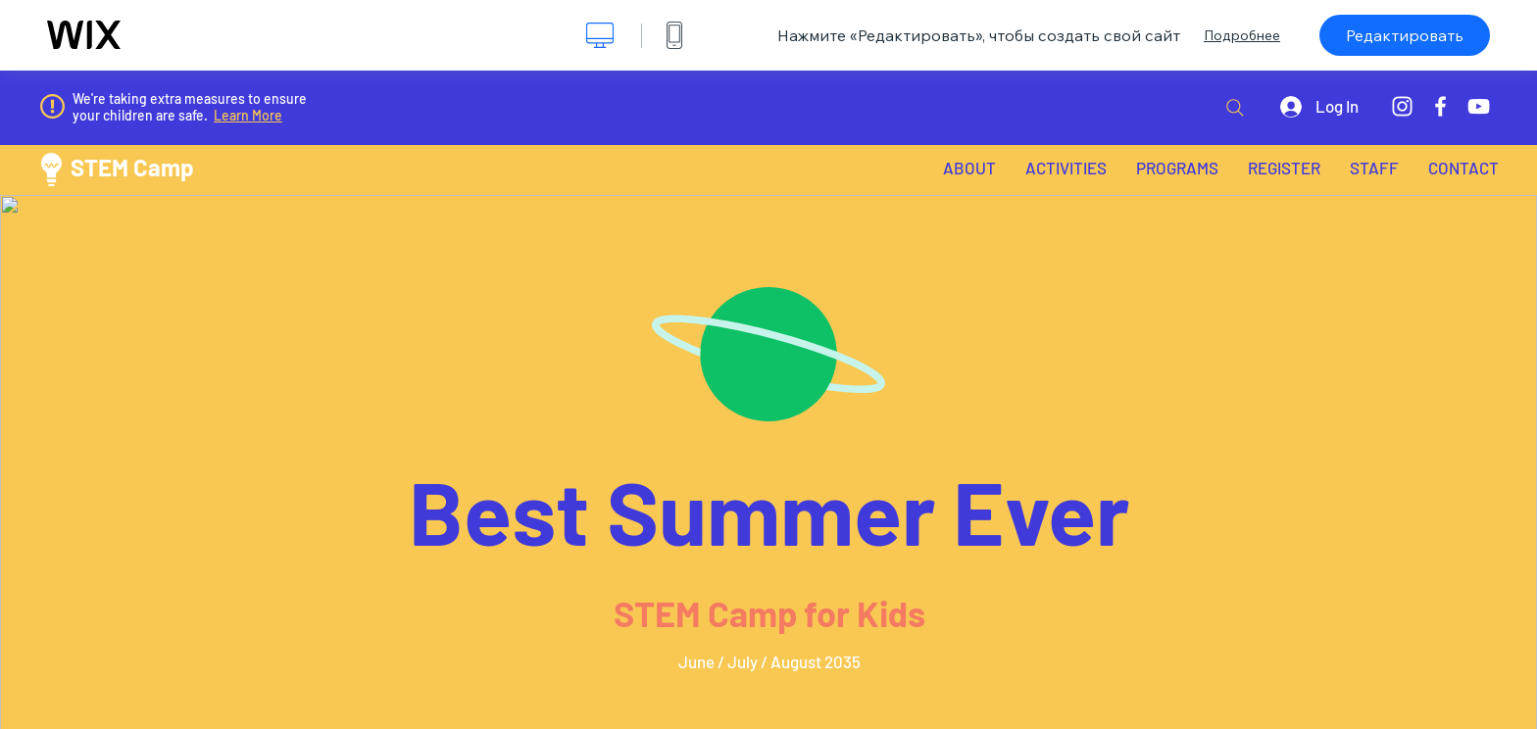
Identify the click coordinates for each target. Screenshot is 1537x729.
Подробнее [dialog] (1242, 35)
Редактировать (1404, 35)
